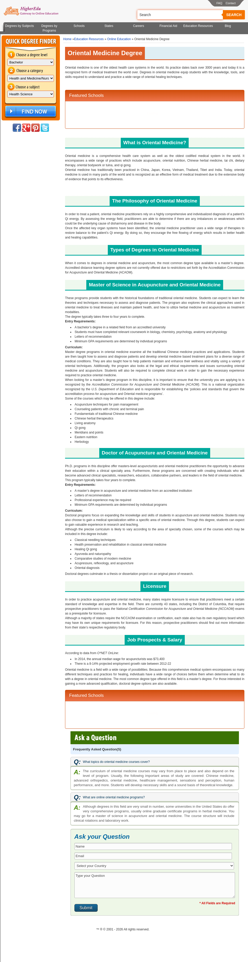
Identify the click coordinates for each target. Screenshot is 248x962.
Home (67, 39)
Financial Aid (168, 26)
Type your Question (154, 885)
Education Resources (198, 26)
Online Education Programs (31, 11)
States (108, 26)
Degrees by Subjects (19, 26)
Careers (138, 26)
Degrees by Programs (49, 28)
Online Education (119, 39)
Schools (79, 26)
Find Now (30, 111)
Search (234, 15)
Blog (228, 26)
